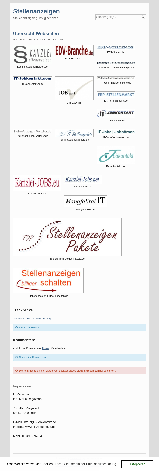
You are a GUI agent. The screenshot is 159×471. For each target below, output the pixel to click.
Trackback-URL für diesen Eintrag (32, 318)
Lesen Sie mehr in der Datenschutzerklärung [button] (85, 464)
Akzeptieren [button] (137, 464)
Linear (45, 348)
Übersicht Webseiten (36, 33)
